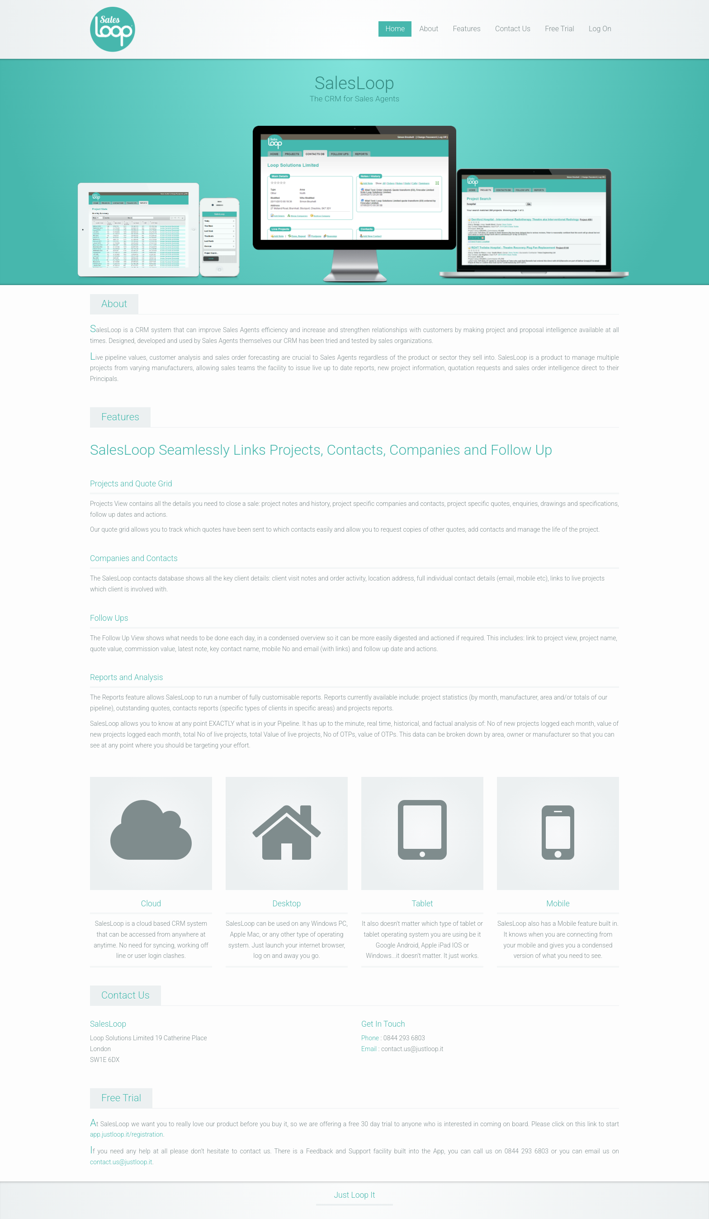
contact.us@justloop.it (121, 1162)
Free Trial (559, 28)
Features (467, 28)
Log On (600, 28)
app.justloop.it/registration (126, 1134)
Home (395, 28)
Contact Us (512, 28)
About (428, 28)
